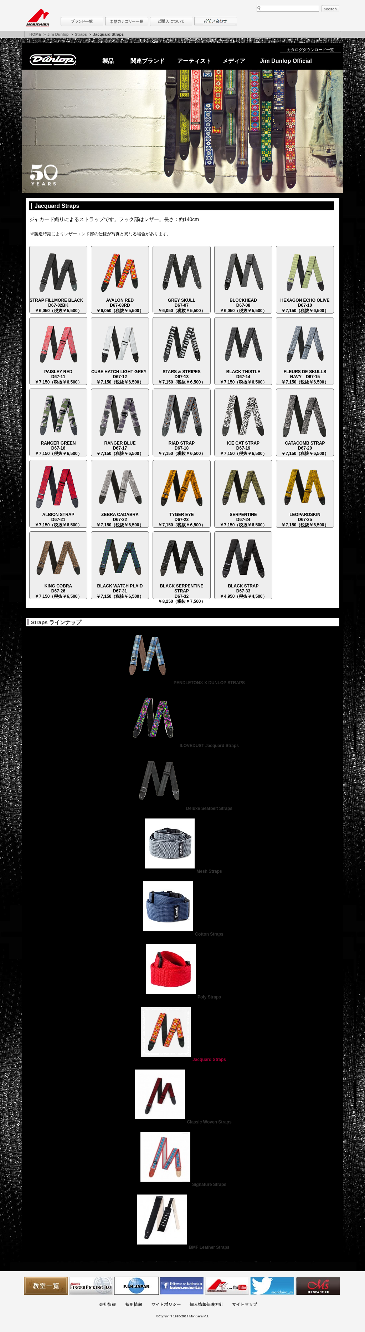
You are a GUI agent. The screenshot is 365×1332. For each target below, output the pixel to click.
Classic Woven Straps (182, 1122)
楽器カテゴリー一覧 (126, 21)
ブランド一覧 (82, 21)
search (330, 8)
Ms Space (317, 1286)
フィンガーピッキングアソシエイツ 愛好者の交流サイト (91, 1286)
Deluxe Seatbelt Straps (182, 808)
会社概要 (107, 1305)
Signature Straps (182, 1184)
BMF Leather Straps (182, 1247)
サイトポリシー (166, 1305)
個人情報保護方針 (206, 1305)
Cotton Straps (182, 934)
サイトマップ (244, 1305)
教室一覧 (46, 1286)
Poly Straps (182, 997)
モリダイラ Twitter (272, 1286)
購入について (171, 21)
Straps (81, 34)
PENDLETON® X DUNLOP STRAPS (182, 682)
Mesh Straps (182, 871)
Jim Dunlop (58, 34)
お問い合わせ (215, 21)
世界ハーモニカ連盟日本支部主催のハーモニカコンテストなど (136, 1286)
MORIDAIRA (37, 17)
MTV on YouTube (227, 1286)
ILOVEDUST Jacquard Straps (182, 745)
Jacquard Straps (182, 1059)
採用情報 (133, 1305)
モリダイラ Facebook (182, 1286)
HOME (35, 34)
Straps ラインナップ (56, 622)
